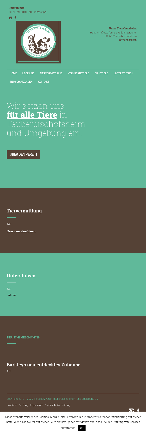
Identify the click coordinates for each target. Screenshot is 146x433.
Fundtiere (101, 73)
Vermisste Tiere (78, 73)
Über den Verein (23, 154)
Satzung (23, 405)
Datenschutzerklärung (57, 405)
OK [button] (81, 428)
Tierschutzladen (21, 81)
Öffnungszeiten (128, 39)
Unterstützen (123, 73)
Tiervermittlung (51, 73)
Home (13, 73)
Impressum (36, 405)
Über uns (28, 73)
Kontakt (43, 81)
